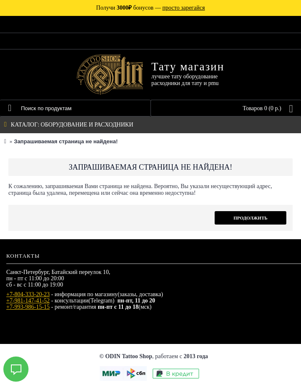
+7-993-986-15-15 (28, 307)
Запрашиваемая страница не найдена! (65, 141)
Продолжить (250, 217)
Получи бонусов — (150, 8)
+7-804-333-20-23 (28, 294)
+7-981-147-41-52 (28, 300)
